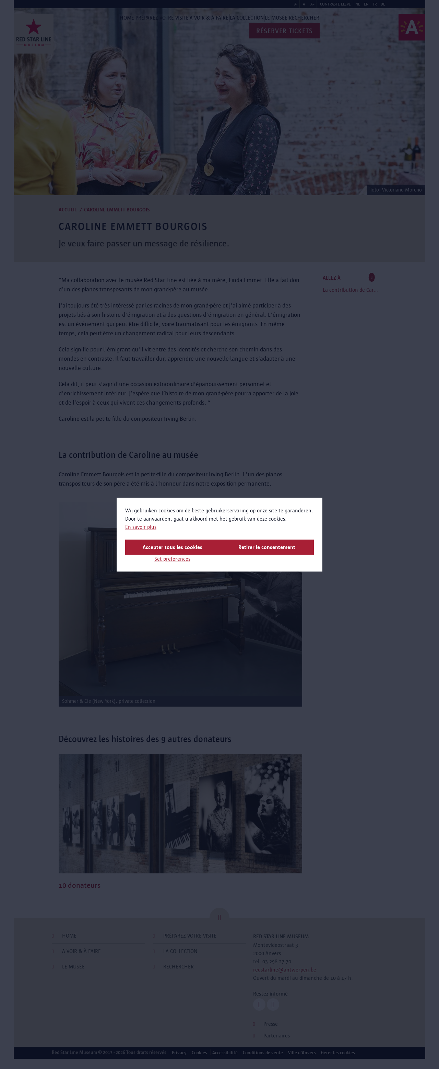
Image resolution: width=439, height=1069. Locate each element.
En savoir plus (140, 527)
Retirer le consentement (266, 547)
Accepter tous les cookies (172, 547)
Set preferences (172, 558)
